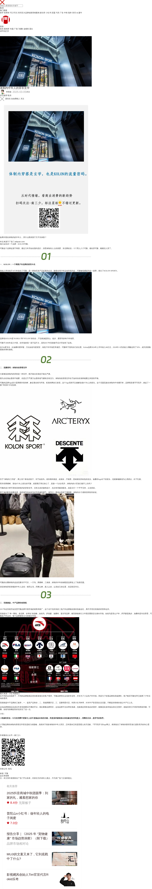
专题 (12, 29)
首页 (2, 29)
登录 (2, 26)
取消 (2, 8)
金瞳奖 (26, 29)
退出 (31, 29)
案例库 (6, 29)
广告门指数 (18, 29)
